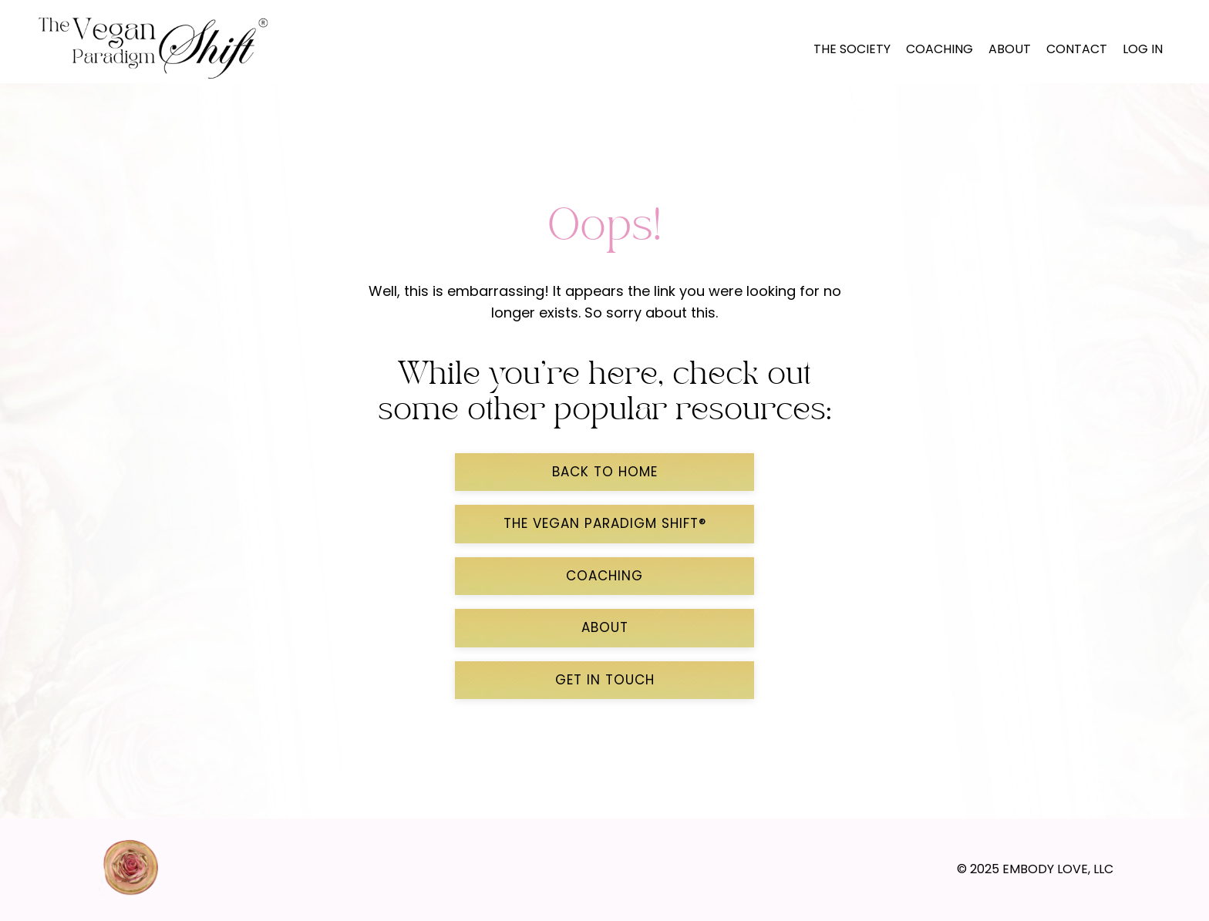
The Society (852, 49)
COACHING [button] (604, 575)
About (1009, 49)
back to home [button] (605, 471)
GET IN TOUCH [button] (605, 680)
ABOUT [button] (604, 627)
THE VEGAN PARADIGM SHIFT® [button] (604, 523)
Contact (1076, 49)
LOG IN (1143, 49)
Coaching (939, 49)
